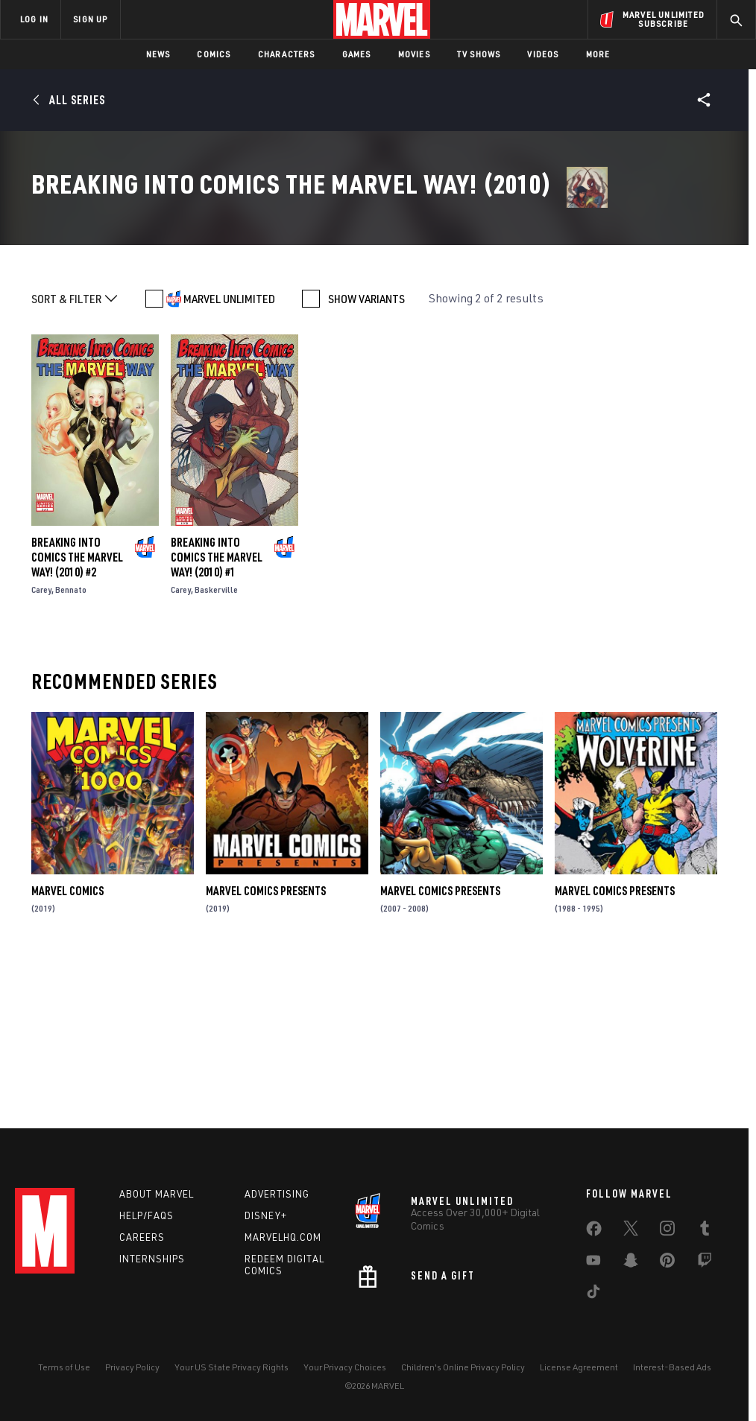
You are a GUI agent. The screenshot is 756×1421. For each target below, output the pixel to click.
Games (356, 54)
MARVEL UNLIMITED (229, 458)
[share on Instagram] (667, 1231)
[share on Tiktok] (593, 1294)
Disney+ (266, 1215)
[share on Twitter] (630, 1231)
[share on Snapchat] (630, 1263)
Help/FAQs (146, 1215)
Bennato (70, 749)
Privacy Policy (132, 1367)
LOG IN (34, 19)
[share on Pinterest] (667, 1263)
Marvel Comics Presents (266, 1051)
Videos (542, 54)
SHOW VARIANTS (366, 458)
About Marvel (156, 1194)
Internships (152, 1259)
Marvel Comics (67, 1051)
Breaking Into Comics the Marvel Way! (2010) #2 (77, 717)
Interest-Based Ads (672, 1367)
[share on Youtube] (593, 1263)
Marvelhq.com (283, 1237)
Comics (213, 54)
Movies (414, 54)
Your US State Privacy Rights (231, 1367)
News (158, 54)
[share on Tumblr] (704, 1231)
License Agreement (579, 1367)
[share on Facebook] (594, 1231)
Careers (142, 1237)
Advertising (277, 1194)
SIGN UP (90, 19)
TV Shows (479, 54)
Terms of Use (64, 1367)
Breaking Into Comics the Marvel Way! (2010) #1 (216, 717)
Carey (41, 749)
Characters (286, 54)
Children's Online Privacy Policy (463, 1367)
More (598, 54)
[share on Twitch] (704, 1263)
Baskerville (216, 749)
